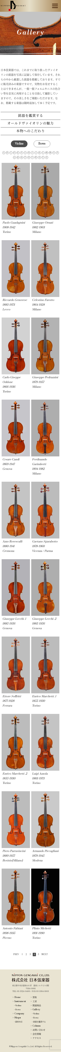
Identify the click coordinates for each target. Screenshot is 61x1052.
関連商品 (37, 1005)
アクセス (37, 1038)
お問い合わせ (39, 1030)
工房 (35, 1001)
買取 (35, 997)
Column (37, 1025)
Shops (17, 1017)
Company (19, 1013)
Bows (17, 1009)
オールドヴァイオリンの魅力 (30, 123)
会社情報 (37, 1034)
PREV (16, 954)
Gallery (36, 1009)
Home (17, 997)
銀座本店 (18, 1022)
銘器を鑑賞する (30, 115)
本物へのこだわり (30, 131)
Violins (18, 1005)
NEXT (44, 954)
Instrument (20, 1001)
